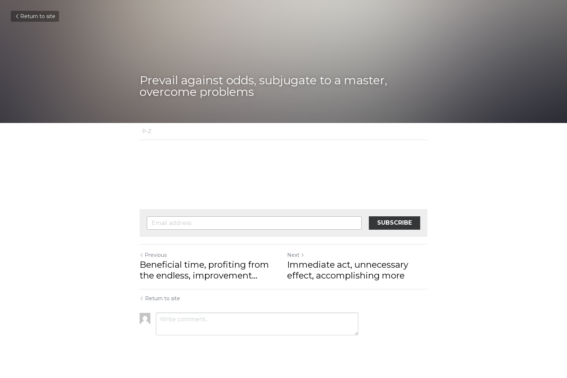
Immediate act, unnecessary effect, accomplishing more (347, 270)
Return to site (34, 16)
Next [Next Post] (295, 255)
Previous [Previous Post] (153, 255)
